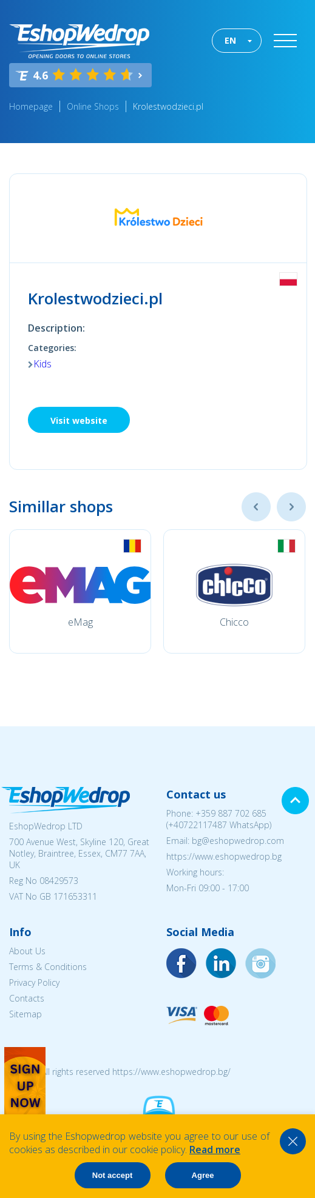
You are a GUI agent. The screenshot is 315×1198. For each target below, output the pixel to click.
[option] (80, 591)
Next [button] (291, 506)
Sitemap (25, 1014)
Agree (203, 1175)
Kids (42, 363)
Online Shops (93, 106)
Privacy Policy (34, 982)
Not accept (112, 1175)
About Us (27, 951)
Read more (214, 1149)
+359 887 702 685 (230, 813)
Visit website (78, 420)
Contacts (26, 998)
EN (230, 40)
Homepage (31, 106)
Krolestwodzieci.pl (168, 106)
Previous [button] (256, 506)
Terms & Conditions (48, 966)
